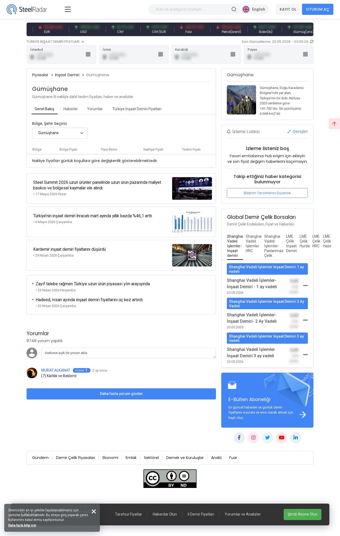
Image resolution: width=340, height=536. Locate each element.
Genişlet (298, 132)
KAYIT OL (288, 9)
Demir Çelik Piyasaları (75, 458)
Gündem (40, 458)
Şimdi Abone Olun (302, 514)
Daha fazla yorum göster (121, 387)
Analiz (216, 458)
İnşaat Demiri (67, 75)
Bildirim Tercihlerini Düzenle (267, 193)
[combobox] (60, 133)
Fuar (233, 458)
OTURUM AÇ (317, 9)
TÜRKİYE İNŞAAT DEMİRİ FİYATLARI (55, 41)
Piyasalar (40, 75)
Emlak (131, 458)
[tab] (45, 110)
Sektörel (151, 458)
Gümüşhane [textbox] (48, 133)
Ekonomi (110, 458)
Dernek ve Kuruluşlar (185, 458)
